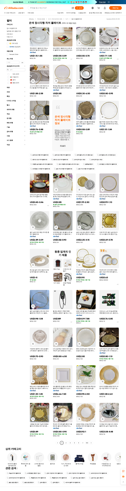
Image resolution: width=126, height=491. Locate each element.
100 (87, 443)
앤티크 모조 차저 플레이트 (38, 159)
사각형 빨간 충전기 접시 (33, 473)
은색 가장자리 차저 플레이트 (54, 473)
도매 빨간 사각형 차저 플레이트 (107, 164)
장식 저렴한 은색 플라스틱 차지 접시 (68, 164)
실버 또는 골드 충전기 (78, 478)
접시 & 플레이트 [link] (77, 19)
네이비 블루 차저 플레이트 (71, 482)
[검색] (79, 8)
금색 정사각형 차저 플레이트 (39, 155)
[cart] (99, 8)
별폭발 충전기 (88, 164)
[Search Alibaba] (50, 8)
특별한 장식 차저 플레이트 (37, 478)
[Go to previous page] (57, 443)
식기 (66, 19)
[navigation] (15, 231)
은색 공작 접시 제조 (78, 159)
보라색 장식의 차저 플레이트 (98, 473)
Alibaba (31, 19)
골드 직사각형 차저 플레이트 (63, 169)
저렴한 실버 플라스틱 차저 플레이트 (41, 164)
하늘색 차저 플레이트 (14, 473)
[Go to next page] (91, 443)
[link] (123, 471)
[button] (73, 8)
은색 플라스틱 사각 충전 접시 (84, 155)
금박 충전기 (42, 482)
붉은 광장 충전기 (12, 482)
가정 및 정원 (41, 19)
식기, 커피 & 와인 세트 (55, 19)
